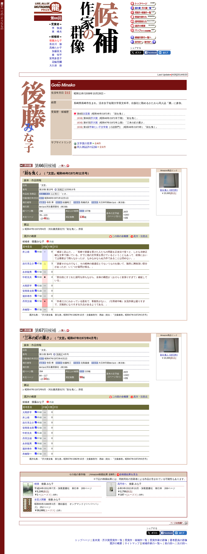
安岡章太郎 (28, 291)
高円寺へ (122, 483)
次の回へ (182, 543)
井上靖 (25, 252)
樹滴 (36, 483)
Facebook (150, 53)
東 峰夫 (57, 31)
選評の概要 (116, 543)
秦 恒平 (57, 54)
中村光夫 (27, 277)
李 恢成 (57, 28)
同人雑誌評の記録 (87, 146)
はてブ (164, 53)
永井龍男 (27, 272)
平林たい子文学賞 (98, 127)
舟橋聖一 (27, 309)
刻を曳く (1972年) (169, 190)
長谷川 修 (55, 44)
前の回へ (170, 543)
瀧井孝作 (27, 296)
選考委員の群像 (178, 540)
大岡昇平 (27, 285)
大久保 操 (55, 65)
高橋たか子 (55, 47)
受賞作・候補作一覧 (136, 540)
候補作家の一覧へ (152, 543)
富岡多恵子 (55, 58)
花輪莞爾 (57, 61)
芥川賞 (94, 118)
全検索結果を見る (127, 474)
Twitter (137, 53)
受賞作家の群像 (158, 540)
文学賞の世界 (84, 143)
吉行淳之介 (28, 263)
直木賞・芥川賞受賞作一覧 (107, 540)
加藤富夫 (57, 51)
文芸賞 (86, 113)
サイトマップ (132, 543)
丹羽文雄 (27, 301)
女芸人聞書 (40, 499)
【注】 (67, 92)
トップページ (82, 540)
